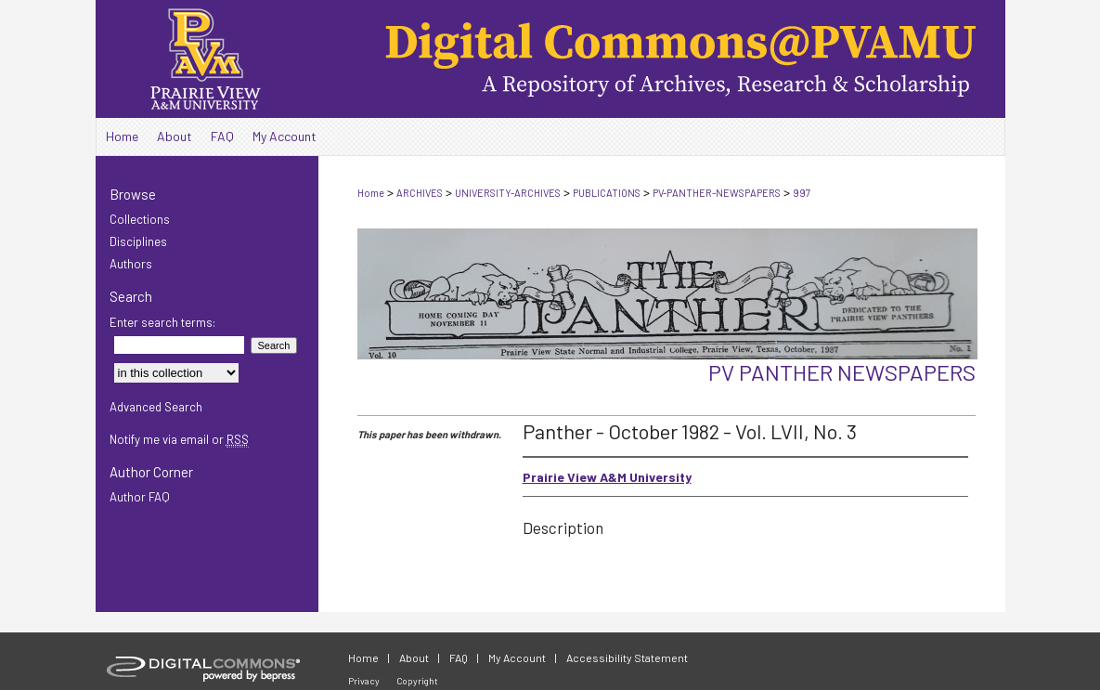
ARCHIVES (419, 193)
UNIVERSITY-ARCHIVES (508, 193)
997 (801, 193)
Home (370, 193)
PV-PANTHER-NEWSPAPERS (717, 193)
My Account (517, 657)
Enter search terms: (162, 322)
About (414, 657)
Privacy (364, 680)
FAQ (458, 657)
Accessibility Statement (627, 657)
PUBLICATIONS (607, 193)
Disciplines (138, 241)
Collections (140, 219)
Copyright (417, 680)
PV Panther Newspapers (842, 371)
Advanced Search (156, 406)
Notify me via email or (179, 439)
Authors (131, 263)
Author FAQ (140, 496)
